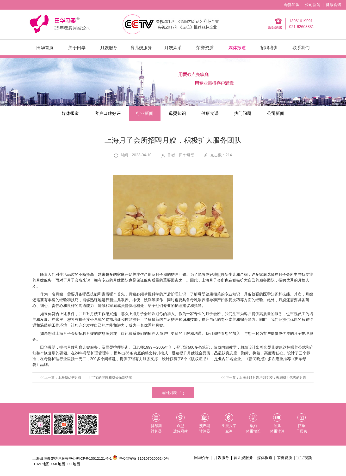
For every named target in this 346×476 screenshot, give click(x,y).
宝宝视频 (304, 458)
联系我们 (301, 47)
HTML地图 (40, 464)
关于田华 (77, 47)
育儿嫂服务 (141, 47)
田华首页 (45, 47)
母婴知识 (291, 5)
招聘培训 (269, 47)
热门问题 (242, 113)
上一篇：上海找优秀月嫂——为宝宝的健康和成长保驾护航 (88, 377)
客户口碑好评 (108, 113)
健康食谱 (333, 5)
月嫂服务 (108, 47)
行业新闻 (144, 113)
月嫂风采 (173, 47)
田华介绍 (202, 458)
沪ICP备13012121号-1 (94, 458)
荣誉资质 (205, 47)
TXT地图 (73, 464)
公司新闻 (312, 5)
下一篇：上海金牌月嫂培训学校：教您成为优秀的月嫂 (266, 377)
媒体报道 (237, 47)
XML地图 (57, 464)
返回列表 (173, 393)
